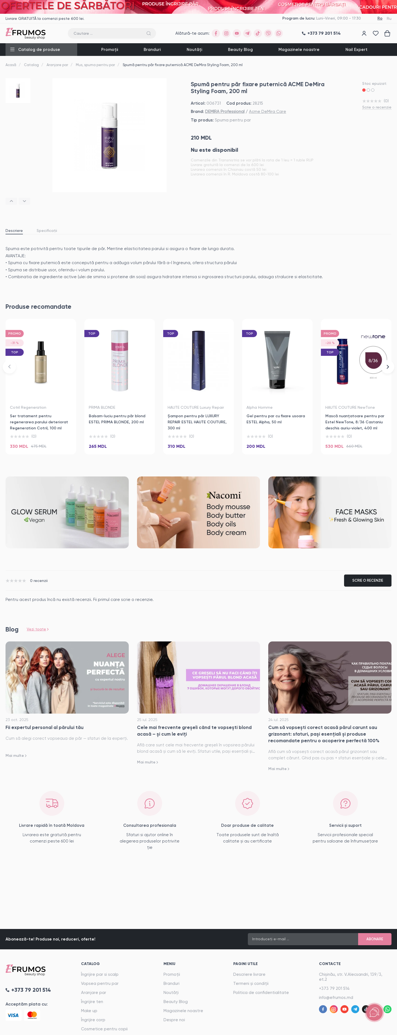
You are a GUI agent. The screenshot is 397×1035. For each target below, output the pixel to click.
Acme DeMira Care (267, 111)
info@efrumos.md (336, 997)
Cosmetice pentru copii (104, 1028)
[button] (11, 201)
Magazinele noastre (299, 49)
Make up (89, 1010)
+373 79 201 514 (334, 988)
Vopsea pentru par (100, 983)
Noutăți (194, 49)
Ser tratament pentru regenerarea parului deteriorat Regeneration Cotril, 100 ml (39, 422)
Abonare (374, 939)
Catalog (31, 65)
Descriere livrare (249, 974)
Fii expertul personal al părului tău (45, 727)
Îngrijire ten (92, 1001)
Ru (389, 18)
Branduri (152, 49)
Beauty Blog (240, 49)
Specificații (47, 230)
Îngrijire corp (93, 1019)
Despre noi (174, 1019)
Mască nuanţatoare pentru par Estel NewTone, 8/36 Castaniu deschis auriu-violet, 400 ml (354, 422)
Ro (379, 18)
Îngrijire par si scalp (100, 974)
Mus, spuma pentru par (95, 65)
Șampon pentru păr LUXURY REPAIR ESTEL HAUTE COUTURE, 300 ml (197, 422)
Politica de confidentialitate (261, 992)
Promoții (109, 49)
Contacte (330, 963)
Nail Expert (356, 49)
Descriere (14, 230)
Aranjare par (57, 65)
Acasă (11, 65)
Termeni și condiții (251, 983)
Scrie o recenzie (376, 107)
